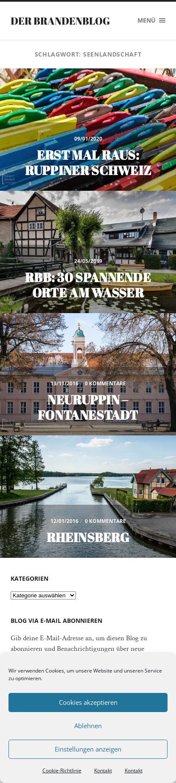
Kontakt (103, 770)
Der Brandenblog (60, 21)
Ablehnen (88, 725)
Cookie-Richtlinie (61, 770)
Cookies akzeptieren (88, 702)
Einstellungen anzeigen (88, 749)
